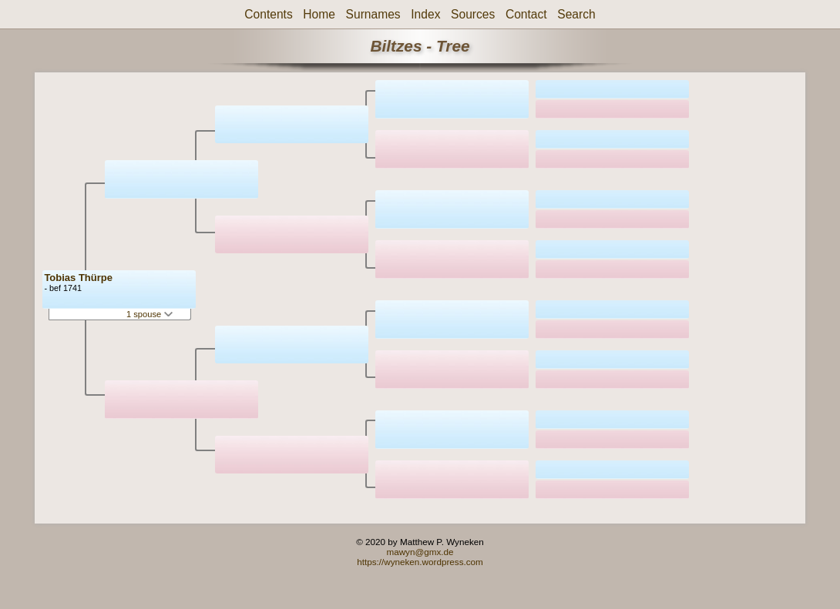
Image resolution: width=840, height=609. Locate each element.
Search (576, 14)
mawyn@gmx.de (419, 552)
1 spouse (149, 314)
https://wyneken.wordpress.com (420, 562)
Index (425, 14)
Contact (526, 14)
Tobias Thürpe (78, 277)
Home (319, 14)
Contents (268, 14)
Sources (473, 14)
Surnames (373, 14)
